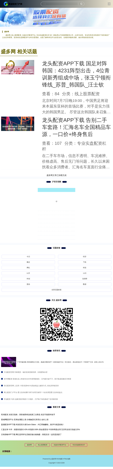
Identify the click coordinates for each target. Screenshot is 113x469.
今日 (28, 256)
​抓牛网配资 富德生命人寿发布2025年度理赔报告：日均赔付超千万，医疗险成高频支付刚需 (37, 379)
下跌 (84, 262)
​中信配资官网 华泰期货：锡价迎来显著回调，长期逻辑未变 (25, 372)
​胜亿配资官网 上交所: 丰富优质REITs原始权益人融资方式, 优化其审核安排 (31, 386)
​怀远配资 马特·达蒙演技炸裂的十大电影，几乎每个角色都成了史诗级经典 (31, 399)
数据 (84, 284)
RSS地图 (59, 459)
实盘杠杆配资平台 (60, 445)
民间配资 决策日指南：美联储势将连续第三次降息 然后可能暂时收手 (28, 415)
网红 (28, 268)
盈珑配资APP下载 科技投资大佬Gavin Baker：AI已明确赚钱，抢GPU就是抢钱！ (32, 424)
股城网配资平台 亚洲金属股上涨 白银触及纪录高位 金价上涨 (24, 419)
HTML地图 (66, 459)
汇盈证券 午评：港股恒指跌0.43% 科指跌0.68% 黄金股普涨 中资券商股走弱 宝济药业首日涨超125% (40, 429)
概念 (28, 262)
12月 (28, 273)
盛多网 (29, 445)
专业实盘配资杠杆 (79, 445)
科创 (28, 279)
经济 (84, 256)
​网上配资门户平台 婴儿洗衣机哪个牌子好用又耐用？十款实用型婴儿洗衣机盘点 (33, 392)
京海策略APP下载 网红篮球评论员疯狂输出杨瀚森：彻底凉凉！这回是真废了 (31, 434)
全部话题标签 (56, 290)
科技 (84, 268)
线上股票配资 (42, 445)
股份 (28, 284)
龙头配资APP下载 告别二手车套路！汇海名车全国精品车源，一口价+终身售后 (76, 127)
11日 (85, 273)
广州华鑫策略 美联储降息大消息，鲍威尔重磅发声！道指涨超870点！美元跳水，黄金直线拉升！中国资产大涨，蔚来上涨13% (60, 362)
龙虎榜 (84, 279)
